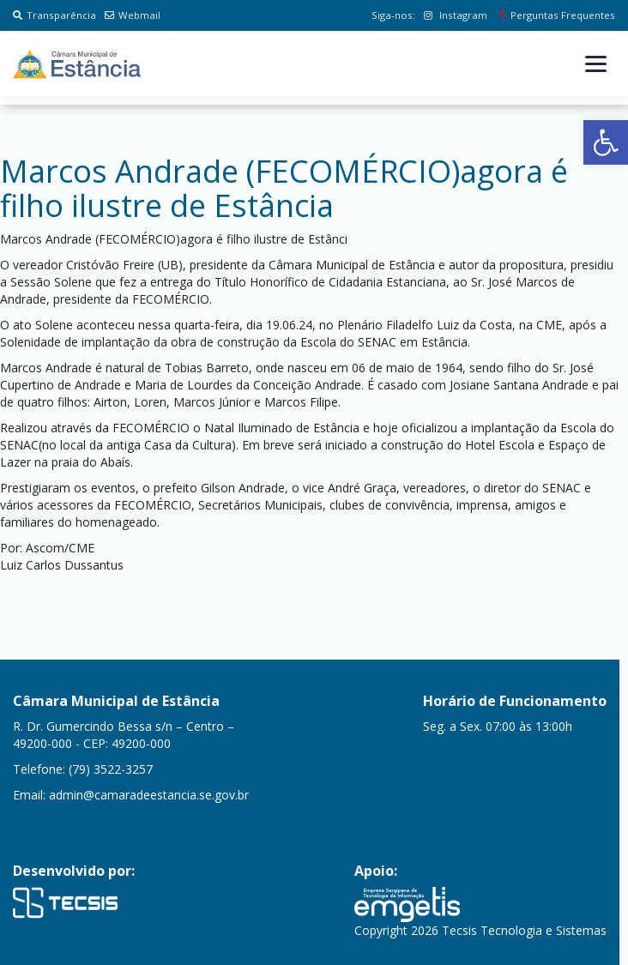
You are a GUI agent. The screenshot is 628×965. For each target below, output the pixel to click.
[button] (605, 142)
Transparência (54, 15)
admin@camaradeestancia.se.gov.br (149, 795)
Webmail (132, 15)
